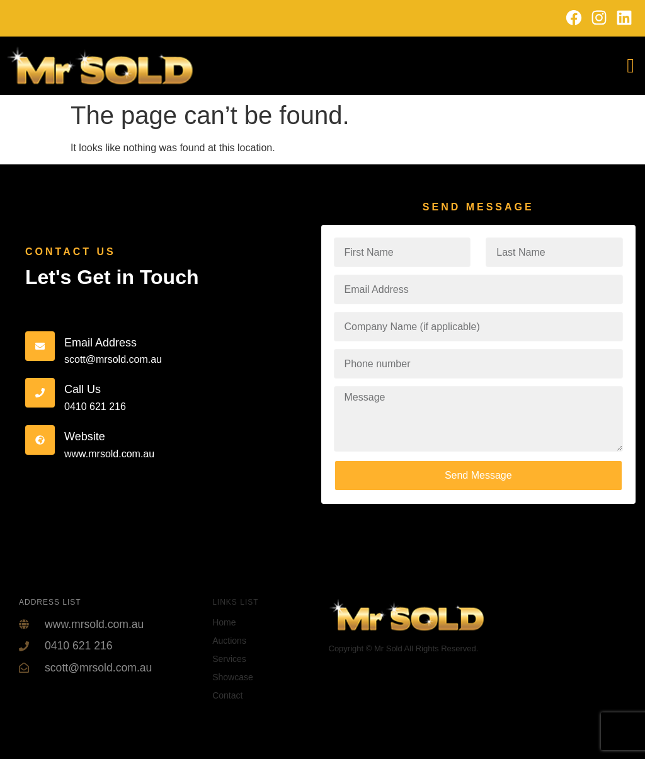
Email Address (100, 342)
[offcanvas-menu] (630, 66)
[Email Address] (40, 346)
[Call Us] (40, 393)
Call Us (82, 389)
